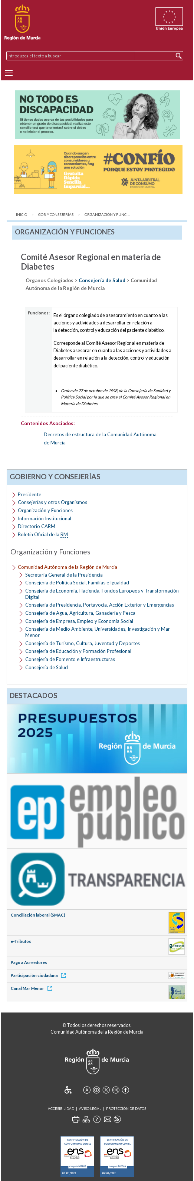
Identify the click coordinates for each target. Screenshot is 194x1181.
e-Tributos (21, 941)
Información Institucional (44, 518)
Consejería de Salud (102, 280)
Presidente (29, 494)
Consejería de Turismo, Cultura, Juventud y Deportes (82, 643)
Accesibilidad (61, 1109)
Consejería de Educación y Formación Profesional (78, 651)
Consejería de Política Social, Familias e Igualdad (77, 583)
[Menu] (9, 73)
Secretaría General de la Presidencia (64, 575)
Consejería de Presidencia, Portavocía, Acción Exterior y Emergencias (99, 605)
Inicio (21, 215)
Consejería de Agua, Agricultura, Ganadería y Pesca (80, 613)
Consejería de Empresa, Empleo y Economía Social (79, 621)
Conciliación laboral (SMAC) (38, 915)
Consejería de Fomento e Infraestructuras (70, 659)
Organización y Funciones (45, 510)
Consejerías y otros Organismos (52, 502)
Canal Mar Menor (33, 988)
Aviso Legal (90, 1109)
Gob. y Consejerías (55, 215)
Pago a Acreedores (29, 962)
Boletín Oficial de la (43, 534)
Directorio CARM (36, 526)
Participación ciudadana (39, 975)
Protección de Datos (126, 1109)
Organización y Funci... (107, 215)
